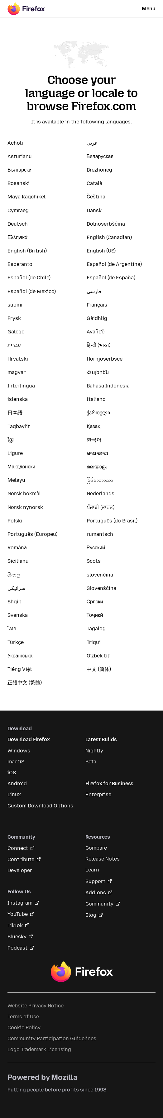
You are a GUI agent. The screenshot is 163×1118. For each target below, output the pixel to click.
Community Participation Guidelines (51, 1038)
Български (19, 170)
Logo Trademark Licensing (39, 1049)
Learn (92, 870)
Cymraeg (18, 210)
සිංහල (13, 575)
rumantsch (100, 534)
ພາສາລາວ (97, 453)
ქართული (98, 413)
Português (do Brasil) (112, 521)
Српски (95, 602)
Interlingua (21, 386)
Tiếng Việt (19, 669)
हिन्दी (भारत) (98, 345)
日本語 (14, 413)
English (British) (27, 251)
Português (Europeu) (32, 534)
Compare (96, 848)
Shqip (14, 602)
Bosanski (18, 183)
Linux (14, 794)
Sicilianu (18, 561)
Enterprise (98, 794)
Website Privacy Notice (35, 1006)
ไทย (11, 628)
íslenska (17, 399)
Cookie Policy (24, 1028)
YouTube (17, 914)
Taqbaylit (18, 426)
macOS (15, 762)
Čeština (96, 197)
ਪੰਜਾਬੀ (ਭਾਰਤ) (100, 507)
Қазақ (94, 426)
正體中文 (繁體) (24, 683)
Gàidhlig (97, 318)
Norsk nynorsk (25, 507)
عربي (92, 143)
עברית (14, 345)
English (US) (101, 251)
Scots (94, 561)
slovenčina (100, 575)
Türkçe (15, 642)
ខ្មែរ (10, 440)
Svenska (17, 615)
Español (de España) (111, 278)
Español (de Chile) (28, 278)
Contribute (20, 859)
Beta (90, 762)
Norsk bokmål (24, 494)
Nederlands (100, 494)
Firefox (81, 971)
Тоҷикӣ (95, 615)
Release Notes (102, 859)
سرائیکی (16, 588)
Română (17, 548)
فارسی (94, 291)
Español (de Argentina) (114, 264)
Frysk (14, 318)
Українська (19, 656)
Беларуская (100, 156)
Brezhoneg (99, 170)
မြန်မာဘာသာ (100, 480)
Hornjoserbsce (104, 359)
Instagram (19, 903)
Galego (16, 332)
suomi (14, 305)
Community (99, 904)
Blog (90, 915)
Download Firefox (28, 739)
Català (94, 183)
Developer (19, 870)
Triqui (94, 642)
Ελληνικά (17, 237)
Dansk (94, 210)
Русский (96, 548)
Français (97, 305)
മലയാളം (97, 467)
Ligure (15, 453)
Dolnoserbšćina (106, 224)
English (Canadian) (109, 237)
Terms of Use (23, 1017)
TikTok (15, 925)
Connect (17, 848)
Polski (14, 521)
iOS (11, 773)
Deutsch (17, 224)
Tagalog (96, 628)
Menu (149, 9)
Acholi (15, 143)
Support (95, 881)
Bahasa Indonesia (108, 386)
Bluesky (16, 937)
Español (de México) (31, 291)
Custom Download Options (40, 806)
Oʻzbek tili (99, 656)
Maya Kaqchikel (26, 197)
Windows (18, 751)
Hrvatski (17, 359)
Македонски (21, 467)
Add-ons (95, 893)
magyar (16, 372)
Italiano (96, 399)
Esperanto (19, 264)
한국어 (94, 440)
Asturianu (19, 156)
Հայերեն (98, 372)
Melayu (16, 480)
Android (17, 783)
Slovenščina (101, 588)
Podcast (17, 948)
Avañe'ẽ (95, 332)
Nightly (94, 751)
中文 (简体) (99, 669)
